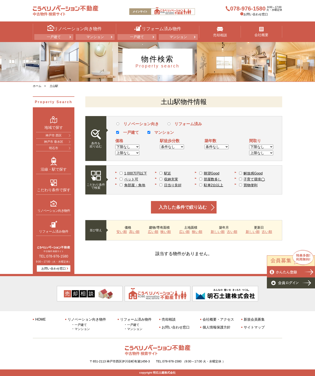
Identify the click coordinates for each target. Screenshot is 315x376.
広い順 (153, 232)
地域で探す (53, 122)
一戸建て (54, 37)
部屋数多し (212, 179)
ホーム (37, 86)
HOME (40, 319)
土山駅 (54, 86)
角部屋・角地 (134, 185)
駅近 (167, 173)
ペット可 (131, 179)
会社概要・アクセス (218, 319)
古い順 (232, 232)
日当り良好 (173, 185)
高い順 (134, 232)
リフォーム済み (185, 124)
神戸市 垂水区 (53, 141)
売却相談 (220, 32)
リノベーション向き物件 (53, 206)
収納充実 (171, 179)
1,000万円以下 (135, 173)
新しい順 (218, 232)
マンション (95, 37)
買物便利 (250, 185)
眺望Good (211, 173)
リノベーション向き (137, 124)
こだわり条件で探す (53, 186)
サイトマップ (254, 327)
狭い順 (165, 232)
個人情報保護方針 (217, 327)
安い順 (121, 232)
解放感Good (252, 173)
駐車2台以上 (213, 185)
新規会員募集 (254, 319)
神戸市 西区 (54, 135)
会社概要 (261, 32)
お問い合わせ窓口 (255, 14)
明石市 (53, 148)
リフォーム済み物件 (53, 227)
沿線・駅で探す (54, 164)
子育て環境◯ (254, 179)
